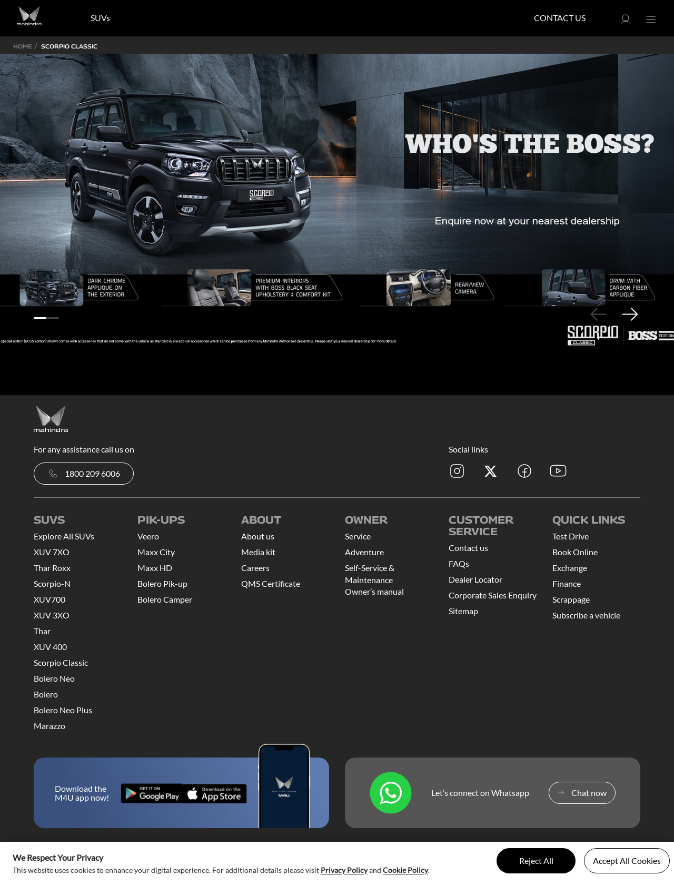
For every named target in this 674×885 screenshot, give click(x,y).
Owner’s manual (374, 591)
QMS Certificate (270, 583)
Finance (566, 583)
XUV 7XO (52, 552)
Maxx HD (154, 568)
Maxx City (156, 552)
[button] (625, 22)
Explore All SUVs (64, 536)
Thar (42, 631)
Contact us (468, 548)
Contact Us (560, 18)
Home (22, 46)
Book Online (575, 552)
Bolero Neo (54, 678)
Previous (598, 313)
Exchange (569, 568)
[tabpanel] (337, 200)
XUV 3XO (52, 615)
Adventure (364, 552)
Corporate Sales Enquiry (493, 595)
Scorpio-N (52, 583)
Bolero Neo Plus (63, 710)
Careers (255, 568)
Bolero (46, 694)
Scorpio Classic (61, 662)
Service (358, 536)
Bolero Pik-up (162, 583)
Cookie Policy (405, 870)
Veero (148, 536)
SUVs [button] (100, 18)
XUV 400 (50, 647)
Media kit (258, 552)
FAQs (459, 563)
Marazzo (49, 726)
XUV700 (49, 599)
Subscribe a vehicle (586, 615)
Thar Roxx (52, 568)
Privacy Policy (344, 870)
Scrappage (571, 599)
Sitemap (463, 611)
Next (629, 313)
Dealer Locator (475, 579)
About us (257, 536)
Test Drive (570, 536)
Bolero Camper (164, 599)
